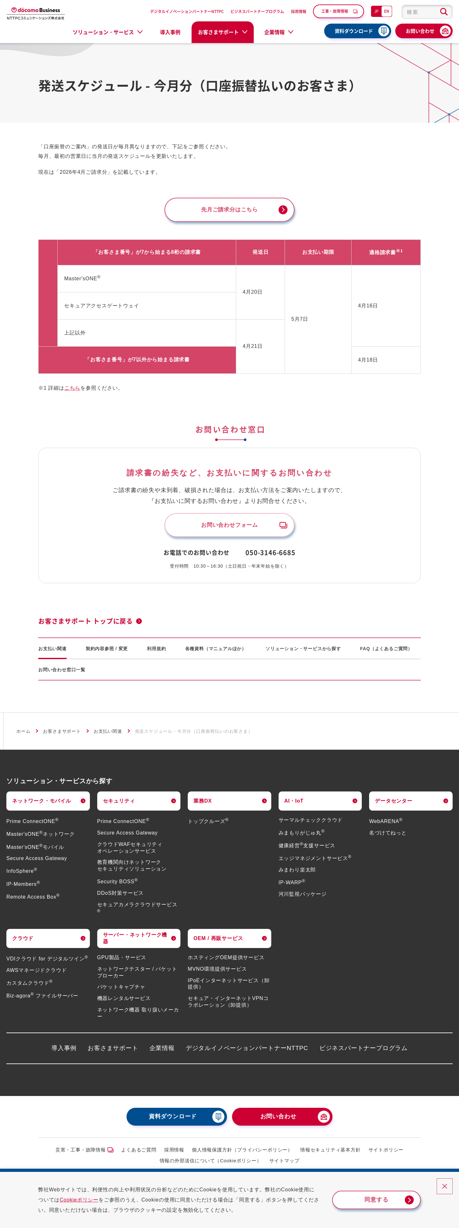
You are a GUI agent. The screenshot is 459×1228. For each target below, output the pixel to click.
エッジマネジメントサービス (315, 861)
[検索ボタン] (444, 12)
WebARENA (386, 824)
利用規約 (156, 651)
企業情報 (162, 1051)
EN (386, 11)
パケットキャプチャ (121, 989)
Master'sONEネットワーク (40, 837)
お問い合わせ (420, 30)
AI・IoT (294, 803)
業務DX (202, 803)
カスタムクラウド (29, 986)
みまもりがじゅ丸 (302, 835)
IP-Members (23, 886)
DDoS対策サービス (120, 896)
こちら (72, 389)
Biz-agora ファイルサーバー (42, 998)
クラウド (22, 941)
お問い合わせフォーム (229, 527)
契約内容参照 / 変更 (107, 651)
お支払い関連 (52, 651)
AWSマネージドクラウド (36, 973)
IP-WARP (292, 885)
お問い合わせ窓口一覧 (61, 672)
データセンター (393, 803)
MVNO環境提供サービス (217, 971)
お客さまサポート (62, 734)
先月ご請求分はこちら (229, 210)
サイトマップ (284, 1163)
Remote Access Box (33, 899)
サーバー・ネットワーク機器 (135, 941)
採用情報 (298, 11)
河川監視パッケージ (303, 897)
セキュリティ (119, 803)
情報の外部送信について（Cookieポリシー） (211, 1163)
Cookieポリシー (84, 1199)
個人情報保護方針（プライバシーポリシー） (242, 1152)
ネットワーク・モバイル (41, 803)
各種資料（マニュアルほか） (215, 651)
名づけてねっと (388, 835)
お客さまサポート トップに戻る (85, 624)
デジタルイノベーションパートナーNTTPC (187, 11)
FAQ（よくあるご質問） (386, 651)
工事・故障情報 (334, 11)
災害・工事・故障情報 (80, 1152)
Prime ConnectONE (32, 824)
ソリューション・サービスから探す (303, 651)
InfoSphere (21, 874)
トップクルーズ (208, 824)
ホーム (23, 734)
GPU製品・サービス (122, 960)
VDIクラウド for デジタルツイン (47, 961)
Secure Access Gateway (36, 861)
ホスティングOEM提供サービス (226, 960)
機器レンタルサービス (124, 1001)
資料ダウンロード (354, 30)
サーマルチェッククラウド (311, 823)
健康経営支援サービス (307, 848)
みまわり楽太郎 (297, 872)
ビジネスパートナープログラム (257, 11)
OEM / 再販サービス (218, 941)
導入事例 (170, 32)
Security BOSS (117, 884)
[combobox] (427, 12)
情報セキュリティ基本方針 (330, 1152)
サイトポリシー (386, 1152)
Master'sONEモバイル (35, 849)
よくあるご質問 (139, 1152)
